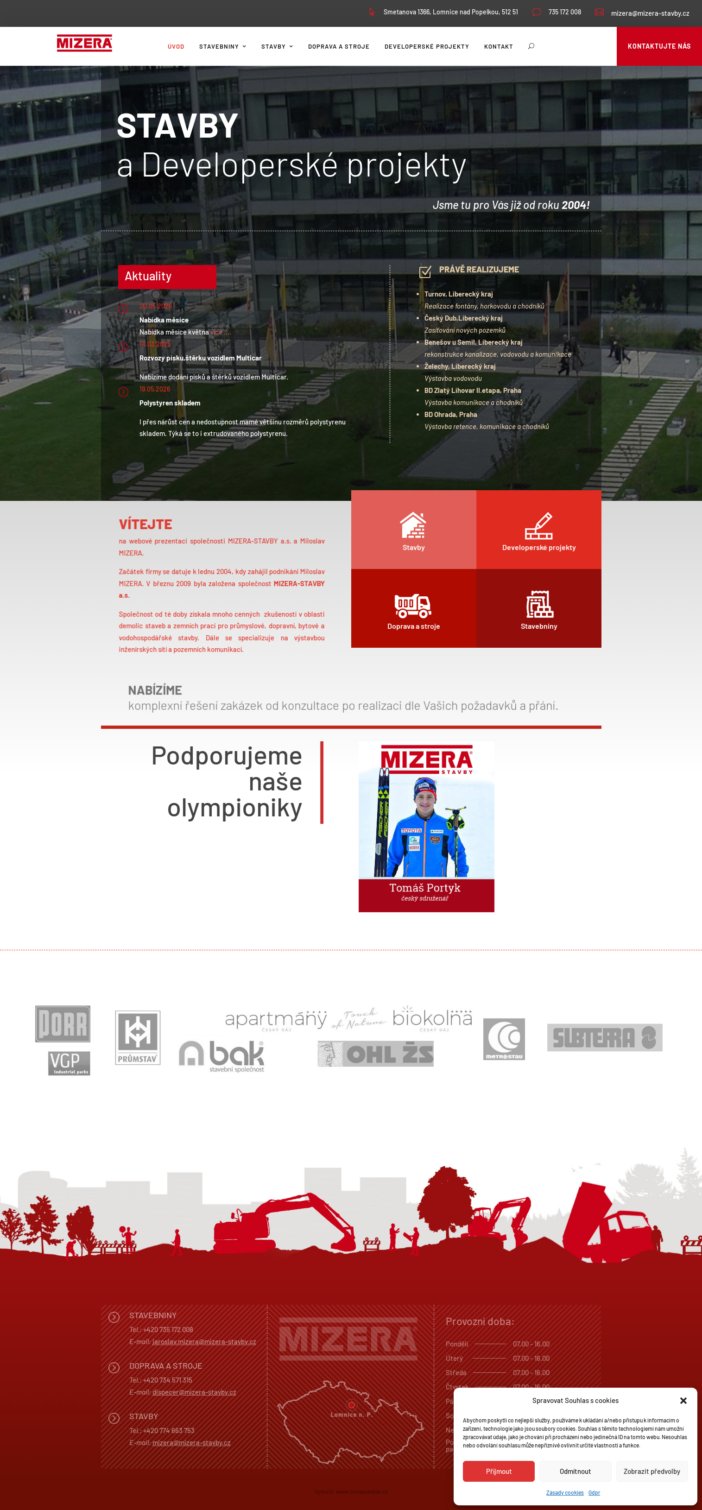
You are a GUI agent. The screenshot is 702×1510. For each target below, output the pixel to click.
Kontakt (498, 46)
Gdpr (594, 1492)
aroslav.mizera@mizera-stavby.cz (205, 1341)
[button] (683, 1400)
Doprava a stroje (339, 46)
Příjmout (499, 1471)
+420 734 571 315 (167, 1380)
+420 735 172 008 (168, 1329)
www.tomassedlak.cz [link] (361, 1491)
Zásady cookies (565, 1492)
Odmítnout (575, 1471)
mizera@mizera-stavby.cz (650, 13)
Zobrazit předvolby (652, 1471)
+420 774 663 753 (169, 1430)
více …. (220, 332)
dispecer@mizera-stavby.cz (194, 1392)
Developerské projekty (427, 46)
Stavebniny (219, 46)
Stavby (273, 46)
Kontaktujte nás (659, 46)
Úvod (176, 46)
